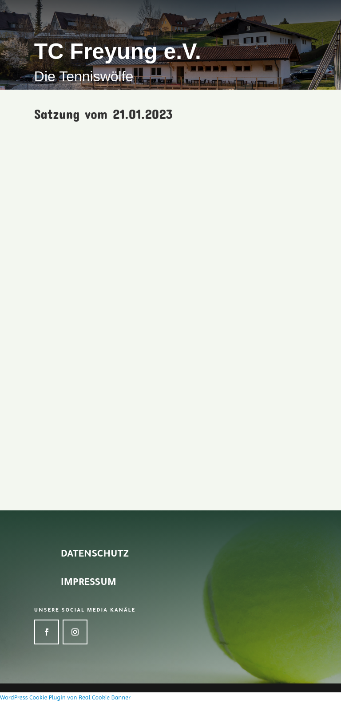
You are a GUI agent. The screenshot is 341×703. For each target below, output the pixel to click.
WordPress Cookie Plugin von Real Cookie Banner (65, 697)
